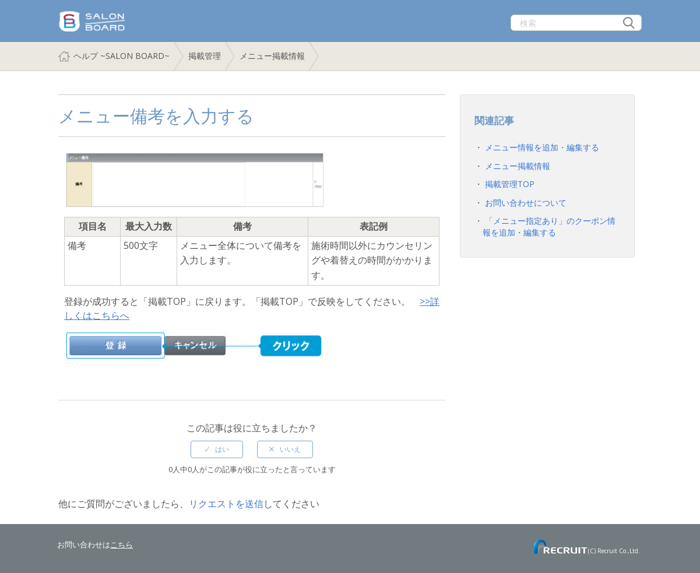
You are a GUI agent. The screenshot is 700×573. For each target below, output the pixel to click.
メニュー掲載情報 (272, 55)
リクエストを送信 (226, 503)
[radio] (217, 449)
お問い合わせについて (526, 202)
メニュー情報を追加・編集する (542, 147)
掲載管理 (204, 55)
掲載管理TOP (509, 183)
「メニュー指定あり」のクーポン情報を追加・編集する (549, 226)
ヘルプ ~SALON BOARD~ (121, 55)
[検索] (576, 23)
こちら (121, 544)
